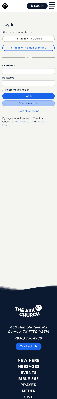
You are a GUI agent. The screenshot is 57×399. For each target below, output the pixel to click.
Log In (29, 96)
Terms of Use (22, 121)
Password (8, 77)
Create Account (29, 103)
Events (28, 372)
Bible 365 (28, 379)
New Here (29, 360)
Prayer (28, 385)
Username (8, 65)
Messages (28, 366)
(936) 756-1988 (28, 338)
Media (28, 391)
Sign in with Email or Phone (28, 47)
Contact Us (29, 346)
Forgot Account (28, 111)
